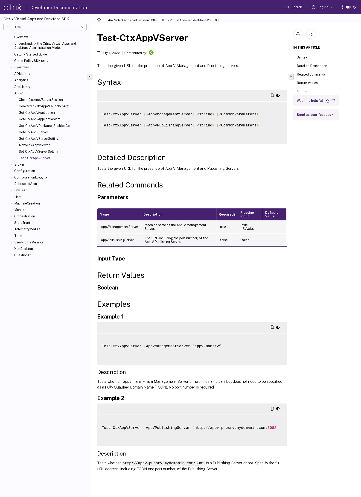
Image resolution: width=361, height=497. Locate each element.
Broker (19, 164)
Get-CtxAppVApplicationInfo (40, 119)
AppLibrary (22, 87)
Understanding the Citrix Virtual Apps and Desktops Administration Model (45, 46)
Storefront (22, 223)
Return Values (310, 82)
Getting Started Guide (30, 54)
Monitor (20, 210)
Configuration (24, 171)
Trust (18, 236)
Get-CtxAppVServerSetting (39, 138)
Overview (21, 37)
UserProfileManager (29, 242)
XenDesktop (23, 249)
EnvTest (20, 190)
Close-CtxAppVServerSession (41, 100)
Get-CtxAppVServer (33, 132)
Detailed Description (314, 65)
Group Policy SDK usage (32, 61)
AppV (18, 93)
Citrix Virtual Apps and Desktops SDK (131, 20)
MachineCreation (27, 203)
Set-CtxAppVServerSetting (38, 151)
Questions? (22, 255)
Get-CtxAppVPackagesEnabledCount (47, 126)
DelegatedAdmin (26, 184)
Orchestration (24, 216)
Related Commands (314, 74)
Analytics (21, 80)
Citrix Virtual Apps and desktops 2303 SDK (191, 20)
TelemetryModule (27, 229)
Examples (21, 67)
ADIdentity (22, 74)
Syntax (304, 57)
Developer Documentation (58, 7)
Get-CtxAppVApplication (37, 112)
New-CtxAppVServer (34, 145)
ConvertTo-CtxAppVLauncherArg (44, 106)
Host (18, 197)
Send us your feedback (315, 115)
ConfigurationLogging (30, 177)
